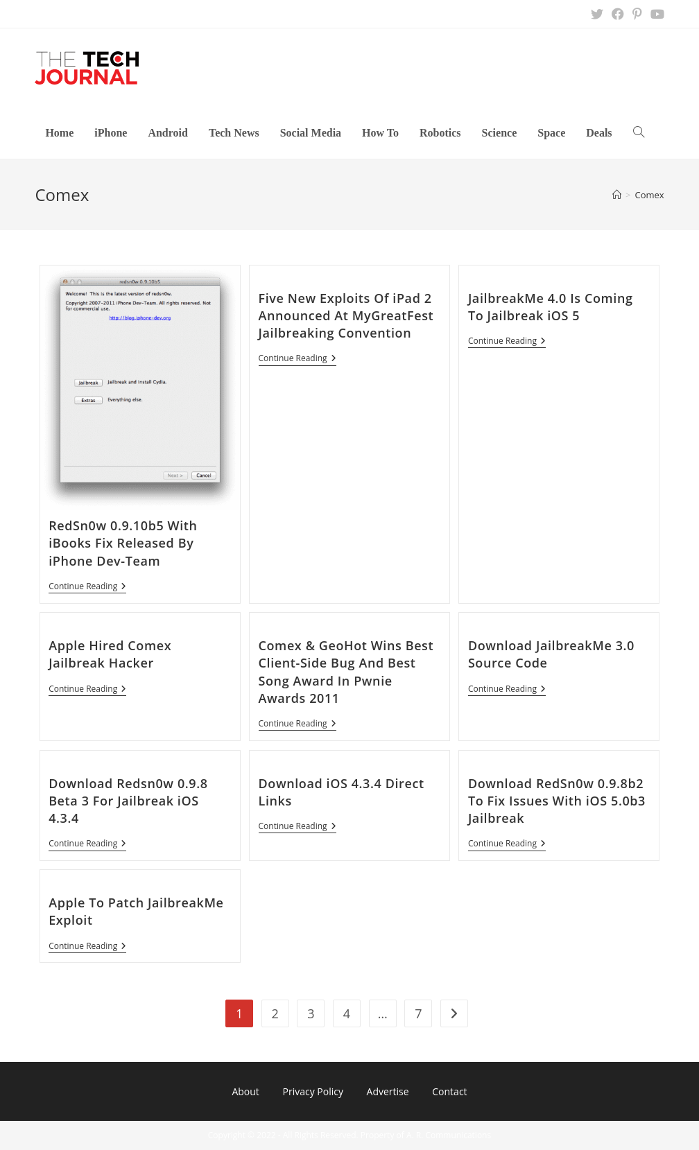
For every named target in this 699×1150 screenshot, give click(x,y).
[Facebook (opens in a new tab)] (617, 14)
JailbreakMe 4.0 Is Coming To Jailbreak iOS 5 (550, 307)
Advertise (388, 1091)
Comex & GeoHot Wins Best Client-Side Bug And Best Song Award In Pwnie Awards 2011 (346, 671)
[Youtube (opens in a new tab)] (655, 14)
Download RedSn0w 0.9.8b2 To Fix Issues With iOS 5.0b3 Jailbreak (557, 800)
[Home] (616, 195)
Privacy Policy (312, 1091)
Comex (649, 195)
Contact (449, 1091)
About (245, 1091)
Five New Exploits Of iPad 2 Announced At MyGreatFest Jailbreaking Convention (346, 315)
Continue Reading (87, 587)
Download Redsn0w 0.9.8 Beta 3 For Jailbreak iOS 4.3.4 (128, 800)
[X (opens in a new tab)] (597, 14)
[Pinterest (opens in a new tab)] (637, 14)
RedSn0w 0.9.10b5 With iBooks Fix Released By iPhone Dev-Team (123, 542)
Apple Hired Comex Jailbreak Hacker (110, 654)
